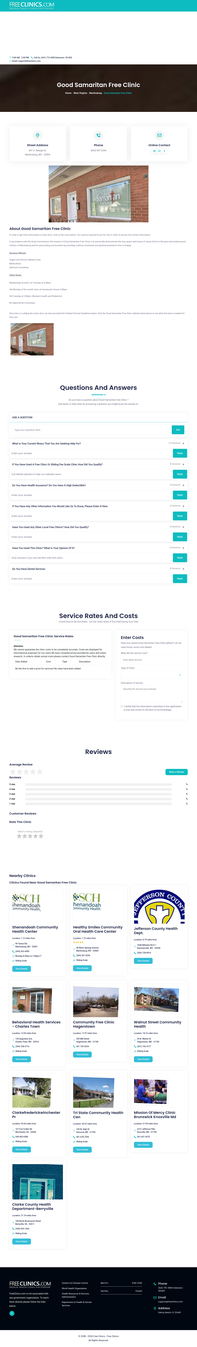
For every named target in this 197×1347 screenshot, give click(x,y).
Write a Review (176, 772)
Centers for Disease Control (75, 1283)
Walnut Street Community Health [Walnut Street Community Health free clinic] (157, 1024)
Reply (180, 453)
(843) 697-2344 (98, 150)
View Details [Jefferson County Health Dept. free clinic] (143, 961)
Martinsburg (95, 93)
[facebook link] (11, 1313)
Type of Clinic (128, 668)
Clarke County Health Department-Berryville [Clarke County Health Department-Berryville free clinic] (32, 1207)
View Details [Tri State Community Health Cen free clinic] (82, 1149)
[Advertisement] (98, 33)
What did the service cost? (134, 653)
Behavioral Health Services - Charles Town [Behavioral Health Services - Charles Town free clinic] (36, 1024)
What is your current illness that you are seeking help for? (46, 443)
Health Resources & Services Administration (75, 1295)
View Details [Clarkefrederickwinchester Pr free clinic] (22, 1149)
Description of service (132, 683)
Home (68, 93)
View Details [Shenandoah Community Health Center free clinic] (22, 969)
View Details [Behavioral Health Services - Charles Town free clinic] (22, 1059)
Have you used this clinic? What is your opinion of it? (43, 548)
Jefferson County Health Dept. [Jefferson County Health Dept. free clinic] (156, 931)
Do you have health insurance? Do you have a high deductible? (49, 485)
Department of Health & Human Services (77, 1304)
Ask (178, 429)
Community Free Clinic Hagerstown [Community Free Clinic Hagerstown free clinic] (93, 1024)
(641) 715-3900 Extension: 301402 (56, 57)
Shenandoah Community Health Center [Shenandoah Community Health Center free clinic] (35, 929)
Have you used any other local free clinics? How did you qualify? (50, 527)
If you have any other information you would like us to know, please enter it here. (60, 506)
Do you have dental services (28, 568)
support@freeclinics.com (29, 61)
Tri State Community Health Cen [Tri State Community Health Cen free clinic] (98, 1115)
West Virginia (80, 93)
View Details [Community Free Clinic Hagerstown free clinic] (82, 1054)
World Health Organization (74, 1288)
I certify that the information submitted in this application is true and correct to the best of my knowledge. (152, 708)
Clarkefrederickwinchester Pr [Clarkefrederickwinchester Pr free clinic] (36, 1115)
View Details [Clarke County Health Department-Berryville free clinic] (22, 1241)
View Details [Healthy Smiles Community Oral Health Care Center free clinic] (82, 968)
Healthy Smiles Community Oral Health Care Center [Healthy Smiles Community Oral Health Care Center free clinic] (98, 929)
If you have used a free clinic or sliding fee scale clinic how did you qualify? (57, 464)
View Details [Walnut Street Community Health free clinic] (143, 1059)
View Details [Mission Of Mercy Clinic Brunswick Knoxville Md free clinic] (143, 1145)
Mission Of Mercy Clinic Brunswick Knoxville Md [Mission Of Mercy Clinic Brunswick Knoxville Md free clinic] (155, 1115)
